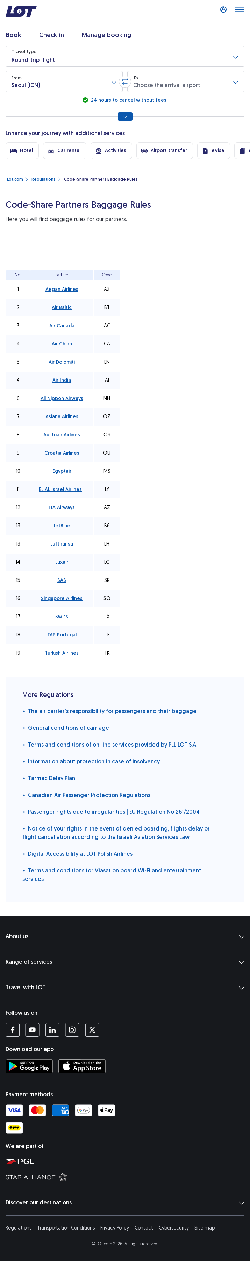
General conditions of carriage (65, 727)
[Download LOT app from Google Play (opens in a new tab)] (29, 1066)
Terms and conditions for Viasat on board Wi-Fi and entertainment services (111, 874)
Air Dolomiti (62, 362)
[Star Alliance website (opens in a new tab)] (126, 1176)
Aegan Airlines (61, 289)
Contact (144, 1228)
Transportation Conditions (66, 1228)
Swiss (61, 617)
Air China (62, 344)
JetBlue (61, 526)
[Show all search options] (125, 116)
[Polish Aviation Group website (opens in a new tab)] (126, 1161)
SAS (61, 580)
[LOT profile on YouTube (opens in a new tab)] (32, 1030)
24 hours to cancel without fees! (128, 100)
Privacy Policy (114, 1228)
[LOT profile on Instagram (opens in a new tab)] (72, 1030)
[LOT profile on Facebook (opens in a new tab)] (13, 1030)
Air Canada (61, 326)
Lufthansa (61, 544)
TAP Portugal (62, 635)
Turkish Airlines (62, 653)
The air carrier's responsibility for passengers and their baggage (109, 710)
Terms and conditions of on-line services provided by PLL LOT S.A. (109, 744)
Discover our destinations (125, 1202)
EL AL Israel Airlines (60, 489)
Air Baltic (62, 308)
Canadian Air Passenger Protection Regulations (86, 794)
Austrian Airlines (61, 435)
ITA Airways (62, 508)
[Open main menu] (239, 12)
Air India (61, 380)
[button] (125, 56)
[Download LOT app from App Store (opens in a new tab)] (82, 1066)
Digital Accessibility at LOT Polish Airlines (77, 853)
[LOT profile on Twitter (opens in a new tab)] (92, 1030)
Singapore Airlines (62, 598)
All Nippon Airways (62, 398)
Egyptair (61, 471)
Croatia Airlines (61, 453)
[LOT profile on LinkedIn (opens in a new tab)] (52, 1030)
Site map (204, 1228)
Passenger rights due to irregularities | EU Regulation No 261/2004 (111, 811)
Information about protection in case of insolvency (91, 761)
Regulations (18, 1228)
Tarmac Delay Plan (48, 778)
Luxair (61, 562)
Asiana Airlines (61, 417)
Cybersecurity (174, 1228)
